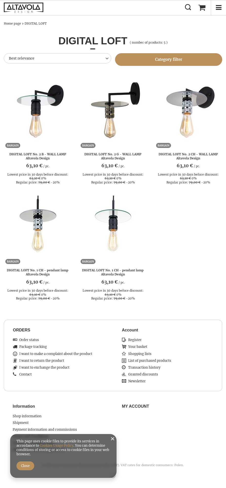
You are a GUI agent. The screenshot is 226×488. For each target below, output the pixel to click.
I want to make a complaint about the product (55, 354)
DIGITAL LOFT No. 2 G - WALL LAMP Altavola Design (112, 156)
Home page (12, 23)
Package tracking (33, 347)
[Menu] (218, 7)
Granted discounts (143, 374)
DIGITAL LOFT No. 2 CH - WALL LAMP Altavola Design (188, 156)
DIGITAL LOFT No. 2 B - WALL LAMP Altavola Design (37, 156)
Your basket (137, 347)
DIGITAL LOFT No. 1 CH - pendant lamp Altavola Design (37, 272)
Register (135, 340)
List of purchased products (149, 361)
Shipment (21, 423)
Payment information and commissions (45, 430)
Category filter (168, 59)
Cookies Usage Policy (56, 445)
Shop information (27, 416)
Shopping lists (140, 354)
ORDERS (21, 330)
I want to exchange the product (44, 368)
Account (130, 330)
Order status (29, 340)
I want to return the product (41, 361)
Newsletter (137, 381)
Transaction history (144, 368)
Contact (25, 374)
